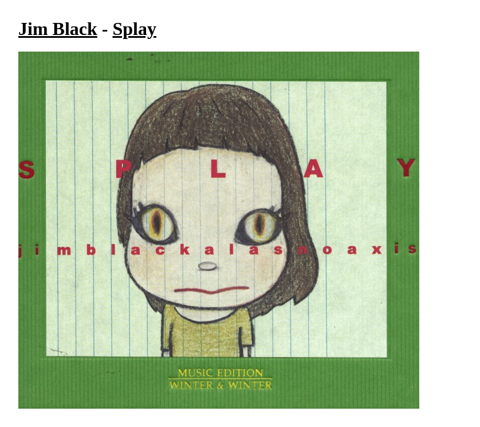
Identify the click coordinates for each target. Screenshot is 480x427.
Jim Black (57, 28)
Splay (134, 28)
